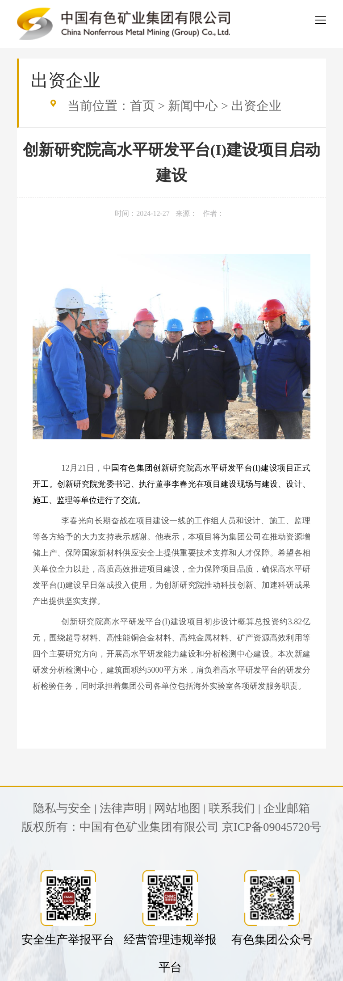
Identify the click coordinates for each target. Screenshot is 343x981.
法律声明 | (125, 808)
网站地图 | (180, 808)
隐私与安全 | (64, 808)
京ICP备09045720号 (272, 827)
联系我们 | (234, 808)
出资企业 (256, 106)
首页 (142, 106)
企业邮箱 (287, 808)
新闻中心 (193, 106)
